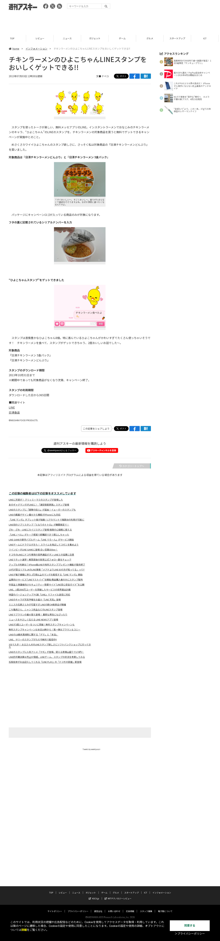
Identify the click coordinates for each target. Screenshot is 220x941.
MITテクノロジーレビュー (117, 851)
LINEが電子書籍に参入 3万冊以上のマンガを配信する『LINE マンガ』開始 (45, 574)
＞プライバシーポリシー (190, 933)
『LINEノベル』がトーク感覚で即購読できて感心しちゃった (39, 534)
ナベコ (105, 76)
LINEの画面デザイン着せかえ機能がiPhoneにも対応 (34, 514)
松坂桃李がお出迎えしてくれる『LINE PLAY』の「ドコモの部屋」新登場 (45, 662)
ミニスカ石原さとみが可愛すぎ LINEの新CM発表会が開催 (37, 604)
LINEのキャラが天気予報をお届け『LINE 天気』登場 (35, 599)
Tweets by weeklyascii (91, 749)
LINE (12, 407)
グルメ (151, 38)
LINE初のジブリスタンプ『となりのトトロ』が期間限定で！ (39, 524)
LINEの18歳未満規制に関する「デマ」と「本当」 (33, 634)
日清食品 (14, 412)
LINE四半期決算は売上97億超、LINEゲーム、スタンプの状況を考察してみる (47, 657)
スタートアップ (178, 38)
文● (99, 76)
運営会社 (98, 864)
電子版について (165, 864)
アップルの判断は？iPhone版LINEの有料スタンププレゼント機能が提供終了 (47, 564)
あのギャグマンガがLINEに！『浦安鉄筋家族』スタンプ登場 (39, 504)
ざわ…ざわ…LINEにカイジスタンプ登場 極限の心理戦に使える (40, 529)
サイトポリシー (55, 864)
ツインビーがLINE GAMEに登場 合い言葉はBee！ (33, 549)
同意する (189, 925)
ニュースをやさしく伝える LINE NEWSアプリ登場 (33, 619)
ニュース (68, 38)
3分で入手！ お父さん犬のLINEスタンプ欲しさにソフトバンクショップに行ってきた (50, 645)
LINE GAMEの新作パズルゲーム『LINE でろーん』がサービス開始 (41, 539)
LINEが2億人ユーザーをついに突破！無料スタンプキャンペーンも (42, 624)
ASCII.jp (94, 851)
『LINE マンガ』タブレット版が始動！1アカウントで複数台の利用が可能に (46, 519)
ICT (206, 38)
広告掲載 (130, 864)
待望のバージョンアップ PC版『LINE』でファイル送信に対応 (39, 594)
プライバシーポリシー (78, 864)
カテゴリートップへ (131, 466)
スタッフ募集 (146, 864)
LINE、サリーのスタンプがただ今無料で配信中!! (33, 639)
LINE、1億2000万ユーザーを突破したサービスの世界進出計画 (40, 589)
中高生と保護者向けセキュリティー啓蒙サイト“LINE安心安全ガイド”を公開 (46, 584)
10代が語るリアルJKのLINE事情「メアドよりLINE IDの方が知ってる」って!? (47, 569)
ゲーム (123, 38)
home (14, 48)
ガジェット (96, 38)
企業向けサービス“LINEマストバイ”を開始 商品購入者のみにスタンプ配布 (46, 579)
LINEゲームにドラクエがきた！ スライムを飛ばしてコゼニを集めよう (44, 544)
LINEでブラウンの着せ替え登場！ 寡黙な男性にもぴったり (38, 614)
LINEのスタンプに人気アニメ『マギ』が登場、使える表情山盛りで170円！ (46, 652)
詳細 (24, 930)
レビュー (41, 38)
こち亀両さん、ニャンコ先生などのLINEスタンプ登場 (35, 609)
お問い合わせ (114, 864)
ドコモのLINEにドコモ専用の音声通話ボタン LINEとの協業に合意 (41, 554)
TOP (14, 38)
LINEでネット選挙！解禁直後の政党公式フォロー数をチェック (40, 559)
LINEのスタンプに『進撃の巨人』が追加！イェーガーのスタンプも (42, 509)
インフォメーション (36, 48)
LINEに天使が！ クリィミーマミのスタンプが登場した (36, 499)
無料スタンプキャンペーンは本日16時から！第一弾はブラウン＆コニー (44, 629)
